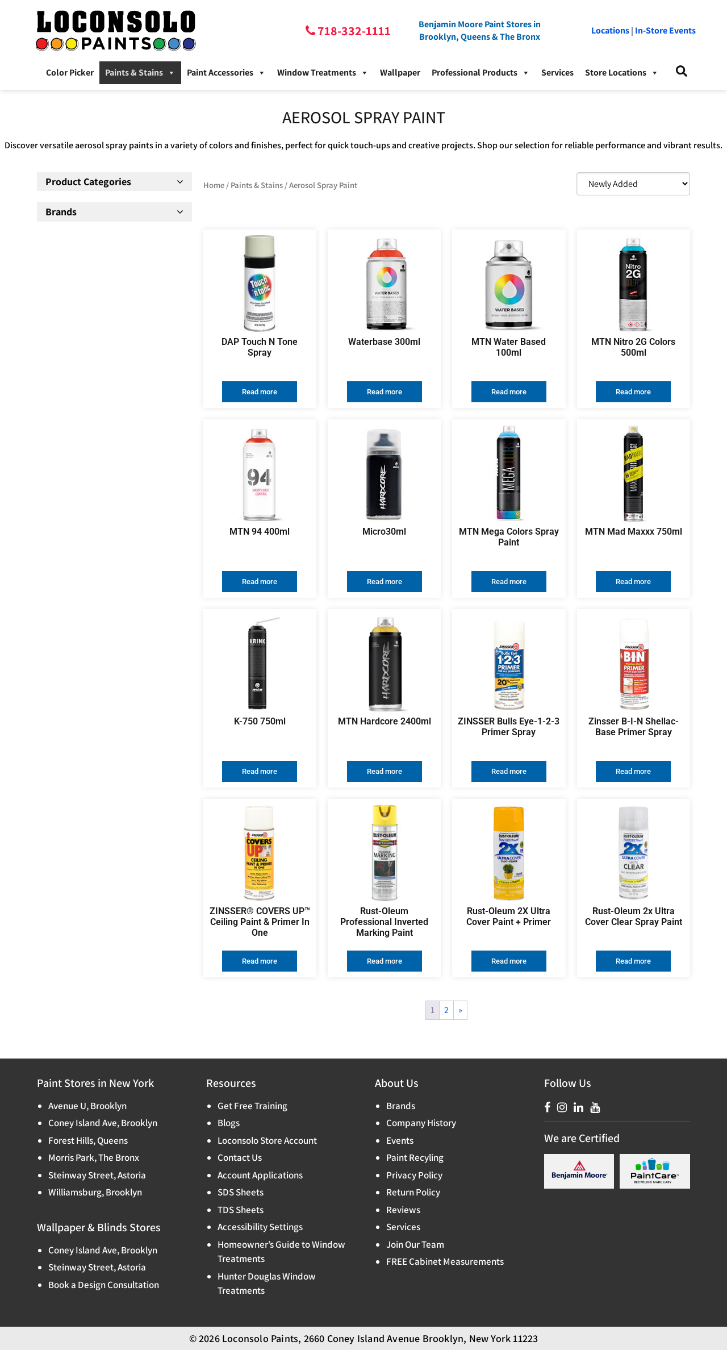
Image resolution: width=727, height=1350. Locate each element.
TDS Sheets (241, 1209)
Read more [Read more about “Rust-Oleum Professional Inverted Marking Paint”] (384, 961)
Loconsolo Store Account (267, 1140)
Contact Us (240, 1157)
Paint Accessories (226, 72)
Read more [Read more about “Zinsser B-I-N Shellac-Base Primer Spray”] (633, 771)
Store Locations (622, 72)
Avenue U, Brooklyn (87, 1105)
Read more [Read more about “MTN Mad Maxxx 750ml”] (633, 581)
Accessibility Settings (260, 1226)
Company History (421, 1122)
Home (213, 185)
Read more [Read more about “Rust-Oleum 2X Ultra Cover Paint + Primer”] (509, 961)
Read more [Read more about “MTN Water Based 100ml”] (509, 392)
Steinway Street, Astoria (97, 1175)
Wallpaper (400, 72)
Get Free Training (252, 1105)
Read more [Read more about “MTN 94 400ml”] (259, 581)
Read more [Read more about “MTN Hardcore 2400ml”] (384, 771)
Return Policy (413, 1192)
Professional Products (481, 72)
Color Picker (70, 72)
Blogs (229, 1122)
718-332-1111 (353, 31)
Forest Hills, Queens (88, 1140)
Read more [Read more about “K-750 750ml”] (259, 771)
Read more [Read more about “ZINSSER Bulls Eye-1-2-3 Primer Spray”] (509, 771)
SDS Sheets (241, 1192)
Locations (610, 30)
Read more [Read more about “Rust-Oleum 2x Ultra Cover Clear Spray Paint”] (633, 961)
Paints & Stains (140, 72)
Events (399, 1140)
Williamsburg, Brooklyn (95, 1192)
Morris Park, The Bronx (93, 1157)
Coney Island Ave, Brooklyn (102, 1122)
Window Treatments (323, 72)
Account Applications (260, 1175)
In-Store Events (665, 30)
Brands (400, 1105)
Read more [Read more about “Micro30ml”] (384, 581)
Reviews (403, 1209)
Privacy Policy (414, 1175)
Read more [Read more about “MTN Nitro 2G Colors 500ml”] (633, 392)
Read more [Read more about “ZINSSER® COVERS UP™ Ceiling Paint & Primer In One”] (259, 961)
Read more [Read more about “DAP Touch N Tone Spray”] (259, 392)
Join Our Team (415, 1244)
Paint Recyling (415, 1157)
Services (557, 72)
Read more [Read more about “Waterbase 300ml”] (384, 392)
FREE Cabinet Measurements (445, 1261)
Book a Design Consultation (103, 1284)
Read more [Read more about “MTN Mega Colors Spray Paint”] (509, 581)
